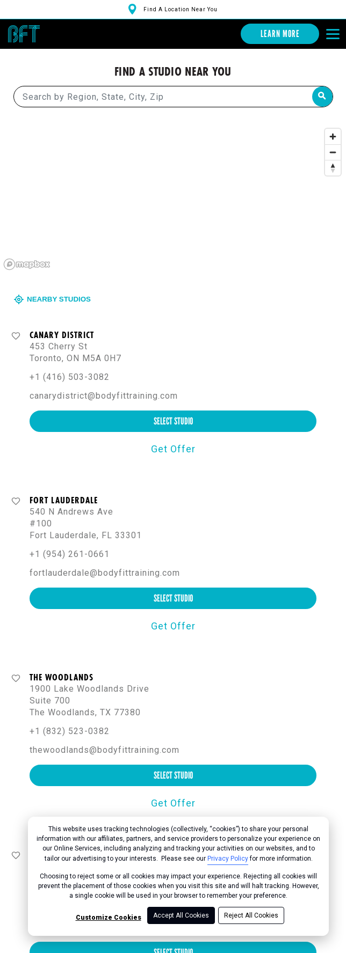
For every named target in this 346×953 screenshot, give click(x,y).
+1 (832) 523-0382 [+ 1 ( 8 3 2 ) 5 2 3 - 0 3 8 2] (70, 730)
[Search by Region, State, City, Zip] (173, 96)
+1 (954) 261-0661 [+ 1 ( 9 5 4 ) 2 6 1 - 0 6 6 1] (70, 553)
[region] (173, 198)
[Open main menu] (332, 33)
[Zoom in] (333, 136)
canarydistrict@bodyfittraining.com (104, 395)
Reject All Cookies (251, 915)
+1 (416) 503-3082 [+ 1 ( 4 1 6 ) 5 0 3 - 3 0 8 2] (70, 376)
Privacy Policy (227, 858)
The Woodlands (61, 677)
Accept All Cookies (181, 915)
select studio (173, 421)
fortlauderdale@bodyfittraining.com (105, 572)
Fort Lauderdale (64, 499)
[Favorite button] (16, 335)
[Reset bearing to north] (333, 167)
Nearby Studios (53, 299)
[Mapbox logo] (27, 264)
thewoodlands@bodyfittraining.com (104, 749)
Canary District (62, 334)
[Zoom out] (333, 151)
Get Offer (173, 448)
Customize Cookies (108, 917)
